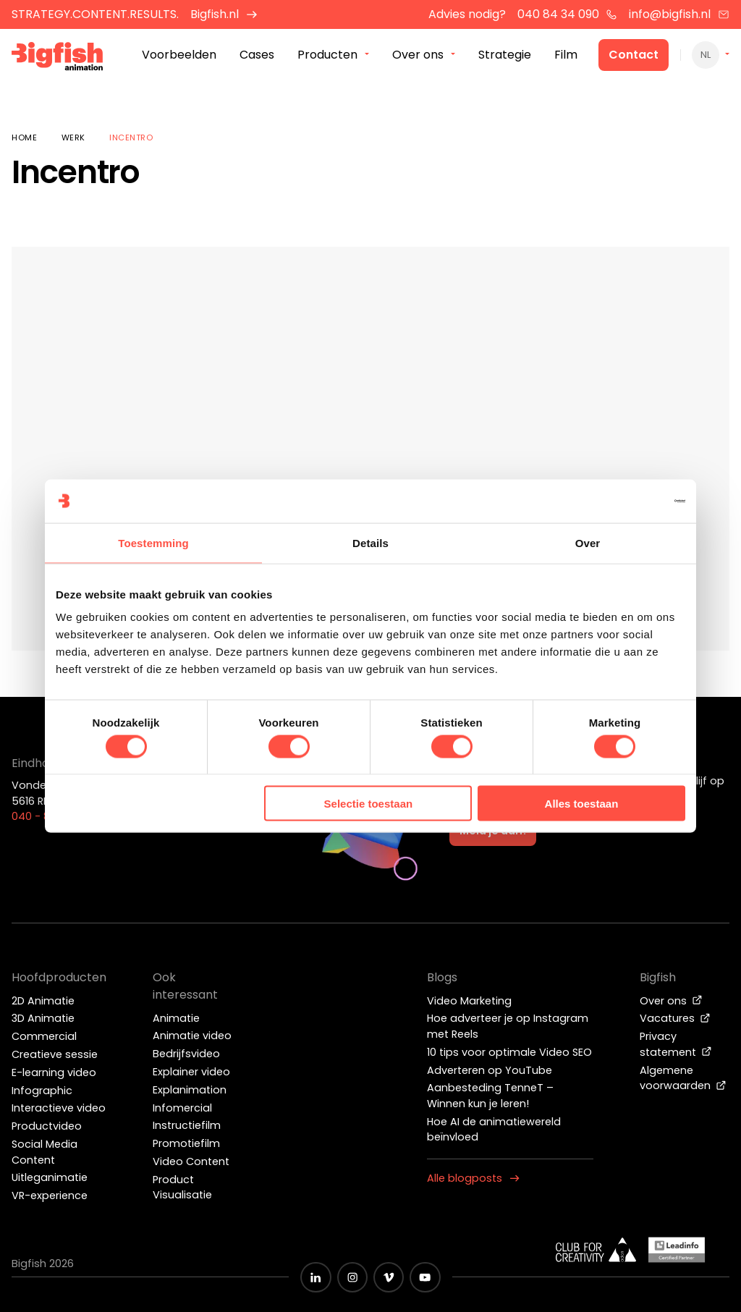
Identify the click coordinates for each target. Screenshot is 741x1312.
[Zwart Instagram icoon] (352, 1277)
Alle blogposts (473, 1178)
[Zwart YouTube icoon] (425, 1277)
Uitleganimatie (50, 1177)
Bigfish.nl (224, 14)
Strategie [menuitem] (504, 56)
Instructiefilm (187, 1125)
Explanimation (189, 1090)
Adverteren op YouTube (489, 1070)
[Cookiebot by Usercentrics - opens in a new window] (622, 501)
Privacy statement (676, 1044)
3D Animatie (43, 1018)
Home (24, 137)
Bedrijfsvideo (186, 1053)
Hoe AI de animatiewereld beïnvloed (494, 1129)
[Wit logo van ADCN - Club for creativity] (596, 1249)
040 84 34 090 (567, 14)
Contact (634, 56)
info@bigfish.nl (679, 14)
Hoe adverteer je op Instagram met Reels (507, 1026)
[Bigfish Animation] (67, 62)
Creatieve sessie (55, 1054)
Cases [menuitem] (257, 56)
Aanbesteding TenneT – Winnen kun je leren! (490, 1095)
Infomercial (182, 1108)
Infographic (42, 1090)
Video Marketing (469, 1001)
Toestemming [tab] (153, 542)
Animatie (176, 1018)
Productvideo (47, 1126)
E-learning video (54, 1072)
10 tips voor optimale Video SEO (509, 1052)
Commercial (44, 1036)
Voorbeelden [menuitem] (179, 56)
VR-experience (50, 1195)
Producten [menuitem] (327, 56)
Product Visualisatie (182, 1187)
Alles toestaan (582, 803)
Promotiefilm (186, 1143)
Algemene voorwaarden (683, 1078)
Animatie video (192, 1035)
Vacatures (675, 1018)
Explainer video (191, 1072)
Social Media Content (44, 1152)
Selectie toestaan (368, 803)
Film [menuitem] (565, 56)
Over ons (671, 1001)
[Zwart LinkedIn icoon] (315, 1277)
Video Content (191, 1161)
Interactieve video (59, 1108)
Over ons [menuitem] (418, 56)
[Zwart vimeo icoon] (388, 1277)
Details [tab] (370, 542)
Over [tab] (588, 542)
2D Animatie (43, 1001)
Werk (73, 137)
